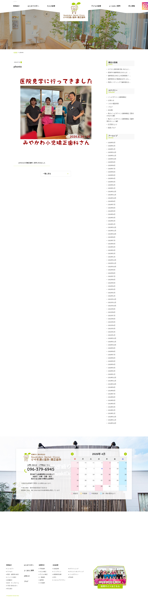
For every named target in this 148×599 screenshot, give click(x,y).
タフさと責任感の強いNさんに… (119, 69)
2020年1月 (111, 374)
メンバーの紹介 (11, 577)
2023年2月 (111, 253)
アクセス (9, 571)
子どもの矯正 (44, 574)
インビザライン (73, 574)
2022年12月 (112, 260)
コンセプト (10, 568)
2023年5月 (111, 244)
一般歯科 (42, 577)
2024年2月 (111, 221)
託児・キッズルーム (13, 583)
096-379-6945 (40, 469)
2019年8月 (111, 390)
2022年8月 (111, 273)
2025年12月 (112, 152)
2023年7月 (111, 240)
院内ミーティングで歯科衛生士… (119, 82)
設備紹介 (9, 580)
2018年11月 (112, 420)
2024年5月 (111, 211)
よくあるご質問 (114, 6)
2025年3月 (111, 182)
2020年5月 (111, 361)
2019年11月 (112, 381)
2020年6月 (111, 358)
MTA (55, 577)
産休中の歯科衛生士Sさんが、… (119, 72)
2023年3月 (111, 250)
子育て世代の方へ (12, 585)
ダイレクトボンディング (76, 571)
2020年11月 (112, 341)
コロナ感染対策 (113, 103)
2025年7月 (111, 168)
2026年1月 (111, 149)
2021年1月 (111, 335)
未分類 (110, 110)
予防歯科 (42, 568)
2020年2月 (111, 371)
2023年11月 (112, 230)
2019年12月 (112, 377)
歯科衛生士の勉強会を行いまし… (119, 79)
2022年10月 (112, 266)
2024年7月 (111, 204)
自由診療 (56, 568)
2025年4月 (111, 178)
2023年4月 (111, 247)
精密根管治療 (57, 574)
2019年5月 (111, 400)
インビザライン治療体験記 (117, 97)
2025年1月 (111, 188)
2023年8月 (111, 237)
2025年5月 (111, 175)
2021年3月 (111, 328)
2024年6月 (111, 208)
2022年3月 (111, 289)
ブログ (110, 107)
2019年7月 (111, 394)
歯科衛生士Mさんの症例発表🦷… (119, 75)
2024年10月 (112, 198)
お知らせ (111, 100)
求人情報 (131, 6)
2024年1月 (111, 224)
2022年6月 (111, 279)
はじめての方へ (33, 6)
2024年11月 (112, 195)
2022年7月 (111, 276)
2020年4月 (111, 364)
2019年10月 (112, 384)
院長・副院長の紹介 (13, 574)
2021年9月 (111, 309)
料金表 (71, 577)
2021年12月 (112, 299)
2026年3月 (111, 142)
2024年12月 (112, 191)
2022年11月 (112, 263)
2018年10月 (112, 423)
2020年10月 (112, 345)
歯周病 (42, 580)
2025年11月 (112, 155)
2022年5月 (111, 283)
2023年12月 (112, 227)
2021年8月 (111, 312)
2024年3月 (111, 217)
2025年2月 (111, 185)
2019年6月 (111, 397)
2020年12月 (112, 338)
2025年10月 (112, 159)
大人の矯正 (43, 571)
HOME (15, 52)
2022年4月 (111, 286)
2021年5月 (111, 322)
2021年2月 (111, 332)
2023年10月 (112, 234)
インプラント (57, 571)
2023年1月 (111, 257)
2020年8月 (111, 351)
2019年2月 (111, 410)
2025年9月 (111, 162)
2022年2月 (111, 293)
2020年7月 (111, 354)
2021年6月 (111, 319)
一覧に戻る (47, 174)
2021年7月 (111, 315)
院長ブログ (112, 128)
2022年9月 (111, 270)
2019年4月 (111, 403)
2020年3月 (111, 368)
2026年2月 (111, 146)
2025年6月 (111, 172)
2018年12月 (112, 417)
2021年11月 (112, 302)
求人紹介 (9, 588)
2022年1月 (111, 296)
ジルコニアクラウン (59, 580)
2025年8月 (111, 165)
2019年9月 (111, 387)
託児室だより (112, 124)
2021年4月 (111, 325)
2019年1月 (111, 413)
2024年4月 (111, 214)
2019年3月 (111, 407)
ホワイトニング (73, 568)
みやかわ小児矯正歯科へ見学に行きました (31, 163)
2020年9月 (111, 348)
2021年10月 (112, 306)
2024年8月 (111, 201)
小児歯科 (42, 583)
